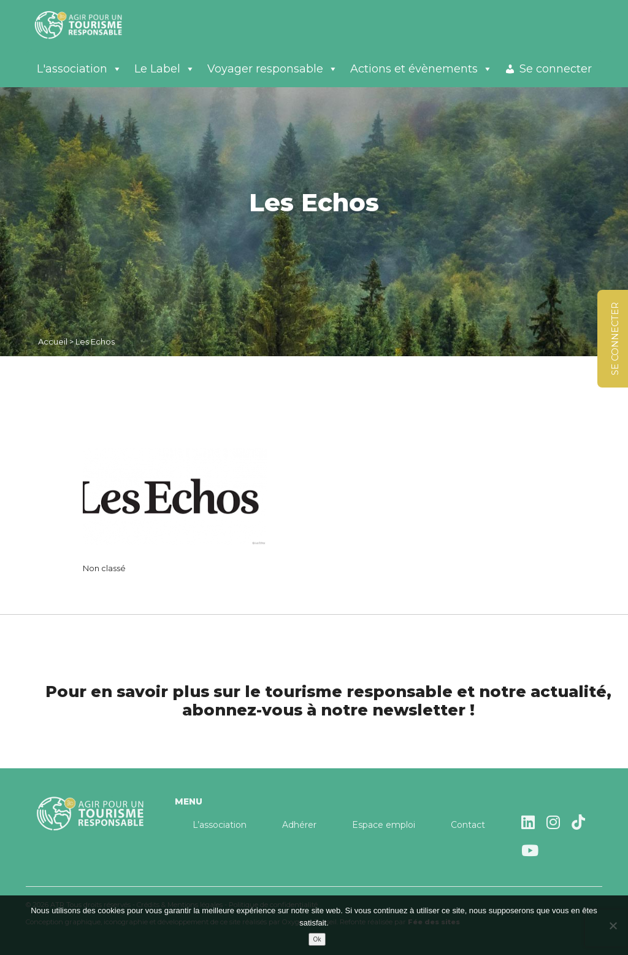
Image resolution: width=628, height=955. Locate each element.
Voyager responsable (272, 69)
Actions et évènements (421, 69)
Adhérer (299, 824)
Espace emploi (383, 824)
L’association (220, 824)
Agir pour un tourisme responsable (93, 24)
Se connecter (555, 69)
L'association (79, 69)
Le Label (164, 69)
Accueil (52, 341)
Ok (317, 939)
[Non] (613, 925)
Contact (468, 824)
